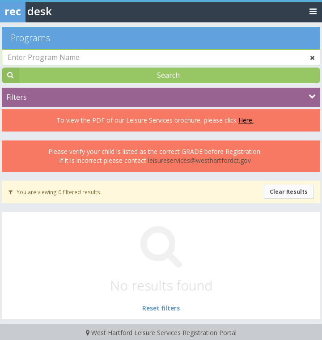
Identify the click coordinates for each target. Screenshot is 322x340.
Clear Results (289, 192)
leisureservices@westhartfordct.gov (199, 160)
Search (168, 75)
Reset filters (161, 308)
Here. (246, 120)
